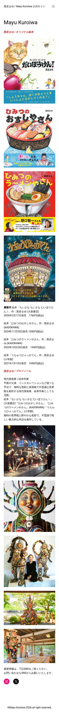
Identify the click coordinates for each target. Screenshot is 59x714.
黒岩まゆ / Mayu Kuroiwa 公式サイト (24, 6)
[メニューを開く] (53, 6)
